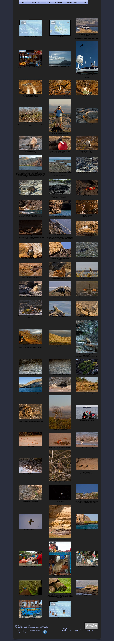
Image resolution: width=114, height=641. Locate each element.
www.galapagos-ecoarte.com (27, 630)
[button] (91, 626)
